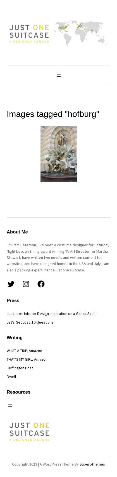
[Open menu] (58, 74)
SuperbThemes (92, 464)
